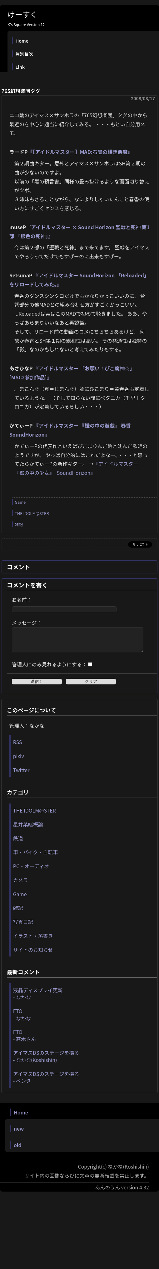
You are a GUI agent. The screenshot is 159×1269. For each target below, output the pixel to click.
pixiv (18, 760)
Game (20, 502)
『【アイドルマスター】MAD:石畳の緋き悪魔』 (79, 151)
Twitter (21, 774)
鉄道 (18, 842)
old (18, 1149)
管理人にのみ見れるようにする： (49, 669)
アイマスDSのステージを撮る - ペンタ (46, 1082)
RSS (17, 746)
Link (20, 66)
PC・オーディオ (31, 870)
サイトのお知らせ (33, 954)
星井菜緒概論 (28, 829)
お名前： (22, 599)
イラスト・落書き (33, 940)
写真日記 (23, 926)
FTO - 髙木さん (24, 1040)
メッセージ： (27, 622)
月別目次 (25, 53)
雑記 (19, 524)
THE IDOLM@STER (32, 513)
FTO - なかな (22, 1019)
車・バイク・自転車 (35, 856)
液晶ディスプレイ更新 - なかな (38, 998)
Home (22, 40)
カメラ (20, 884)
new (19, 1133)
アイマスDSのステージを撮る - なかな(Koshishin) (46, 1061)
